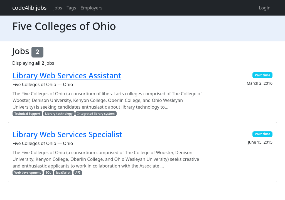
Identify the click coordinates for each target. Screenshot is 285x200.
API (77, 172)
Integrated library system (96, 114)
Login (265, 8)
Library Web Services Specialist (67, 134)
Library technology (59, 114)
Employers (91, 8)
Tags (71, 8)
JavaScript (63, 172)
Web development (27, 172)
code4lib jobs (29, 7)
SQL (48, 172)
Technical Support (27, 114)
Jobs (57, 8)
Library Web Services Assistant (67, 75)
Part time (262, 75)
